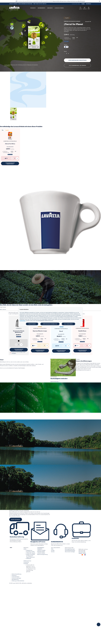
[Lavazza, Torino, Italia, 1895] (14, 8)
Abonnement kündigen (70, 551)
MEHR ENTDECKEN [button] (55, 381)
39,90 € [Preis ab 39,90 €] (63, 338)
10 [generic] (6, 158)
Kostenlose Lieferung (17, 537)
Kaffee (25, 549)
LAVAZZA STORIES (41, 550)
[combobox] (34, 345)
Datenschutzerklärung (16, 574)
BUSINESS (88, 3)
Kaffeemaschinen (27, 560)
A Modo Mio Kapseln (30, 553)
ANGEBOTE (39, 549)
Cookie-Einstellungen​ (16, 578)
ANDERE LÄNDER (82, 553)
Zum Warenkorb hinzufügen (77, 60)
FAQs (52, 549)
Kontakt (52, 550)
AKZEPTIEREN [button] (32, 323)
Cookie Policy (23, 320)
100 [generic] (57, 346)
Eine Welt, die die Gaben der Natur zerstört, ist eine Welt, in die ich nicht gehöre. (26, 305)
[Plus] (17, 158)
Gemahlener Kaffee (30, 551)
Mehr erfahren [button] (3, 309)
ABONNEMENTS (40, 547)
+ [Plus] (68, 53)
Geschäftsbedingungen (70, 550)
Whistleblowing (15, 579)
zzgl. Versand (66, 41)
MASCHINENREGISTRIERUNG (25, 3)
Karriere (52, 551)
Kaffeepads (28, 558)
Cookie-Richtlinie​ (15, 576)
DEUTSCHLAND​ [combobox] (82, 550)
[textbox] (34, 345)
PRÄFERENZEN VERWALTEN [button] (50, 323)
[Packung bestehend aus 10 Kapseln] (66, 47)
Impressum (14, 575)
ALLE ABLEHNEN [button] (68, 323)
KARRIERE (75, 538)
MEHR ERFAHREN (15, 519)
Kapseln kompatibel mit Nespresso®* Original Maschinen (30, 556)
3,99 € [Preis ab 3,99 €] (73, 37)
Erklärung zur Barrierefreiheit (18, 580)
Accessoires (26, 562)
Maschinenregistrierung (42, 554)
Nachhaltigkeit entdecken (59, 378)
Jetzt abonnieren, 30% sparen (77, 65)
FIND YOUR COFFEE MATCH (39, 3)
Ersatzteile (26, 563)
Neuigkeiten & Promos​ (37, 541)
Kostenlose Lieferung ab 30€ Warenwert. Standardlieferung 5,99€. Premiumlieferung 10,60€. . (51, 1)
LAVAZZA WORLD (13, 3)
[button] (99, 1)
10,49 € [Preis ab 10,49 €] (84, 338)
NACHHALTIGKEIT (41, 551)
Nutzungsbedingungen (70, 549)
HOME (83, 3)
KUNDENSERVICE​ (57, 541)
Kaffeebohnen (29, 550)
